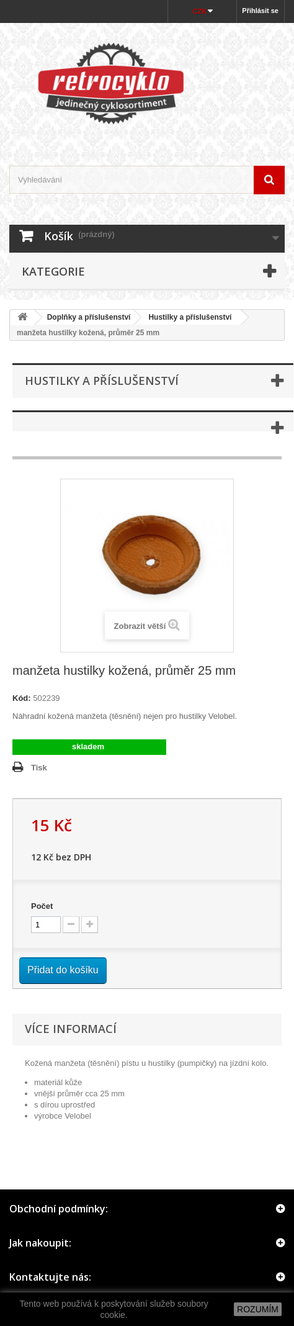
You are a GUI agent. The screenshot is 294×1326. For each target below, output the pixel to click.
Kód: (21, 698)
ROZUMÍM (257, 1309)
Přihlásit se (260, 10)
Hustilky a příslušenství (189, 317)
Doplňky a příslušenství (89, 317)
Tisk (39, 767)
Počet (42, 906)
